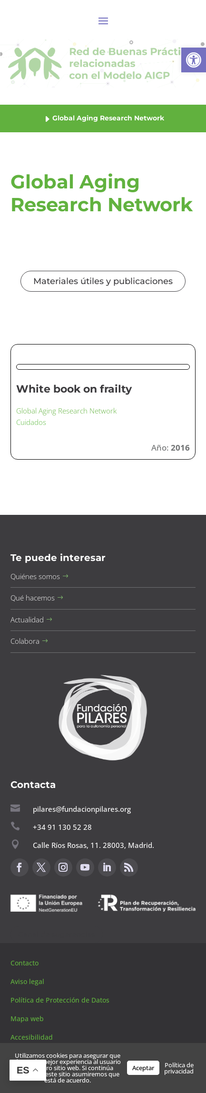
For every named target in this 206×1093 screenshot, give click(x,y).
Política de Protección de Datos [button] (60, 999)
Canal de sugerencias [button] (56, 934)
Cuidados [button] (31, 422)
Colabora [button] (24, 641)
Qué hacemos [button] (32, 597)
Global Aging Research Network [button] (66, 410)
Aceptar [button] (143, 1067)
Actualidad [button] (27, 619)
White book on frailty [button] (74, 389)
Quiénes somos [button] (35, 576)
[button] (193, 60)
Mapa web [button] (27, 1018)
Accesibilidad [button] (31, 1037)
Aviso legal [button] (28, 981)
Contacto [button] (25, 962)
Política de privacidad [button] (179, 1068)
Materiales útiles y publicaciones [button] (103, 281)
